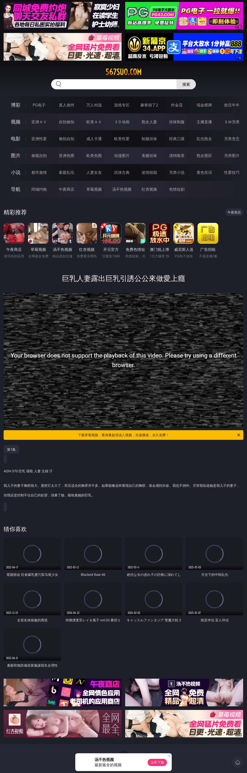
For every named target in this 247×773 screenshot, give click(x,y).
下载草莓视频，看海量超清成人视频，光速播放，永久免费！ (159, 435)
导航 (16, 189)
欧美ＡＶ (94, 121)
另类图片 (232, 155)
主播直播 (204, 121)
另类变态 (232, 138)
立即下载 (157, 762)
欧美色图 (94, 155)
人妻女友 (94, 172)
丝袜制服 (177, 121)
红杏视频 (149, 189)
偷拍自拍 (66, 138)
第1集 (11, 449)
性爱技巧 (232, 172)
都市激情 (39, 172)
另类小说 (177, 172)
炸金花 (177, 105)
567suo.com (123, 72)
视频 (16, 121)
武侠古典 (122, 172)
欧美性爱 (122, 138)
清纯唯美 (177, 155)
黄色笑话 (204, 172)
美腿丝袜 (149, 155)
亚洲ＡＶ (39, 121)
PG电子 (39, 105)
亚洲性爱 (39, 138)
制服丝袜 (149, 138)
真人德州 (66, 105)
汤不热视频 (121, 189)
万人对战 (94, 105)
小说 (16, 172)
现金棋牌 (204, 105)
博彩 (16, 105)
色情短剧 (177, 189)
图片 (16, 155)
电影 (16, 138)
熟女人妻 (149, 121)
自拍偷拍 (66, 121)
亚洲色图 (66, 155)
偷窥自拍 (39, 155)
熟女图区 (204, 155)
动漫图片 (122, 155)
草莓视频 (94, 189)
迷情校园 (149, 172)
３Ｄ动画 (122, 121)
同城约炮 (39, 189)
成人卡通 (94, 138)
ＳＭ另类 (232, 121)
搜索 (186, 84)
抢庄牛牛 (232, 105)
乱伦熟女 (204, 138)
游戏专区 (122, 105)
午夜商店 (66, 189)
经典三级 (177, 138)
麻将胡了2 (149, 105)
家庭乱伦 (66, 172)
